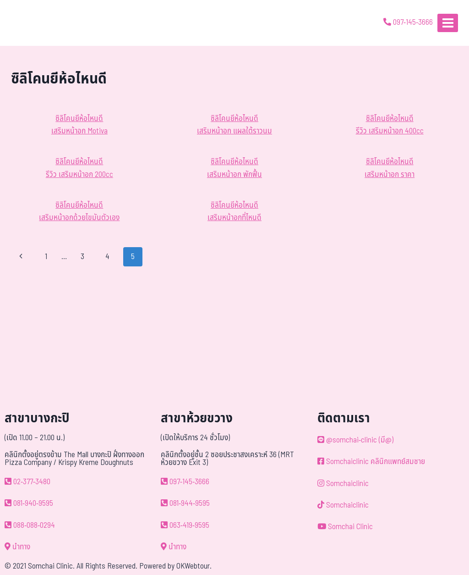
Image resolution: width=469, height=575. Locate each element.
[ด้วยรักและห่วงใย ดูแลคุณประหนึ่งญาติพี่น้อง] (33, 23)
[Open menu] (447, 23)
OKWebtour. (194, 566)
